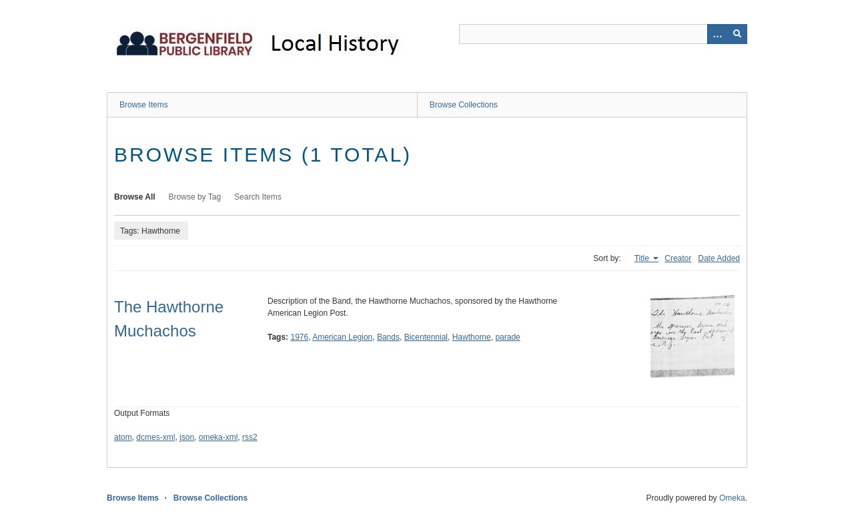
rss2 (250, 437)
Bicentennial (426, 337)
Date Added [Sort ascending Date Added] (719, 258)
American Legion (342, 337)
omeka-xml (218, 437)
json (186, 437)
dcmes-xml (155, 437)
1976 (299, 337)
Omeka (732, 498)
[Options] (717, 34)
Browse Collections (464, 104)
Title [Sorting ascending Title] (643, 258)
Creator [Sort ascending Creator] (678, 258)
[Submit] (737, 34)
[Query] (603, 34)
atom (123, 437)
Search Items (258, 197)
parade (507, 337)
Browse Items (143, 104)
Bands (388, 337)
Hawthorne (471, 337)
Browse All (134, 197)
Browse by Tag (195, 197)
